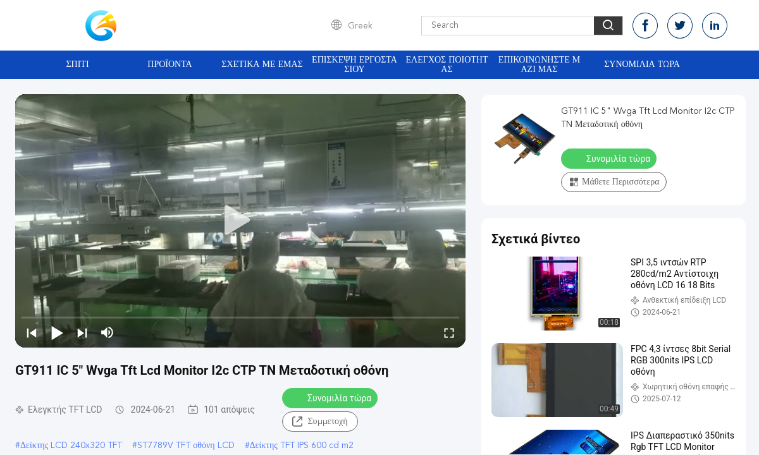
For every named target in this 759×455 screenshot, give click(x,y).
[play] (240, 220)
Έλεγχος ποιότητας (447, 65)
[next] (82, 332)
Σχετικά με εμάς (262, 64)
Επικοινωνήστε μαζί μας (539, 65)
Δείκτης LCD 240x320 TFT (71, 445)
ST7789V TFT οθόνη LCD (185, 445)
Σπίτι (77, 64)
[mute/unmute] (107, 332)
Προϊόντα (169, 64)
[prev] (31, 332)
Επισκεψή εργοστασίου (354, 65)
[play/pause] (57, 332)
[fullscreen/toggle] (449, 332)
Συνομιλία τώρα (642, 64)
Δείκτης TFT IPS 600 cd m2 (302, 445)
